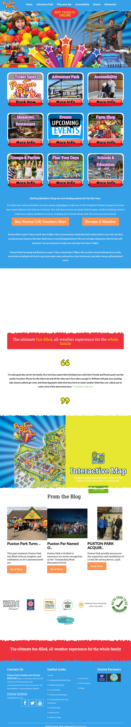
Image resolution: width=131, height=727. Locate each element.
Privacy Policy (55, 708)
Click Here (61, 205)
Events (96, 4)
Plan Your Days (65, 157)
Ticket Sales (25, 76)
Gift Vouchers (85, 683)
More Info (65, 102)
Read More (16, 569)
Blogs (82, 688)
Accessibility (82, 4)
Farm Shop (105, 117)
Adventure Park (44, 4)
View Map (98, 489)
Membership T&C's (57, 685)
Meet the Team (55, 717)
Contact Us (84, 678)
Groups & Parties (25, 157)
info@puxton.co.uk (15, 698)
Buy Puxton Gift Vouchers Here (40, 222)
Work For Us (54, 712)
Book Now (25, 102)
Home (29, 4)
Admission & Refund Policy (60, 680)
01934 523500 (17, 694)
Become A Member (100, 222)
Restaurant (110, 4)
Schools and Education (58, 695)
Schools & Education (106, 161)
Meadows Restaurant (25, 120)
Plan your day (64, 4)
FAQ (51, 675)
